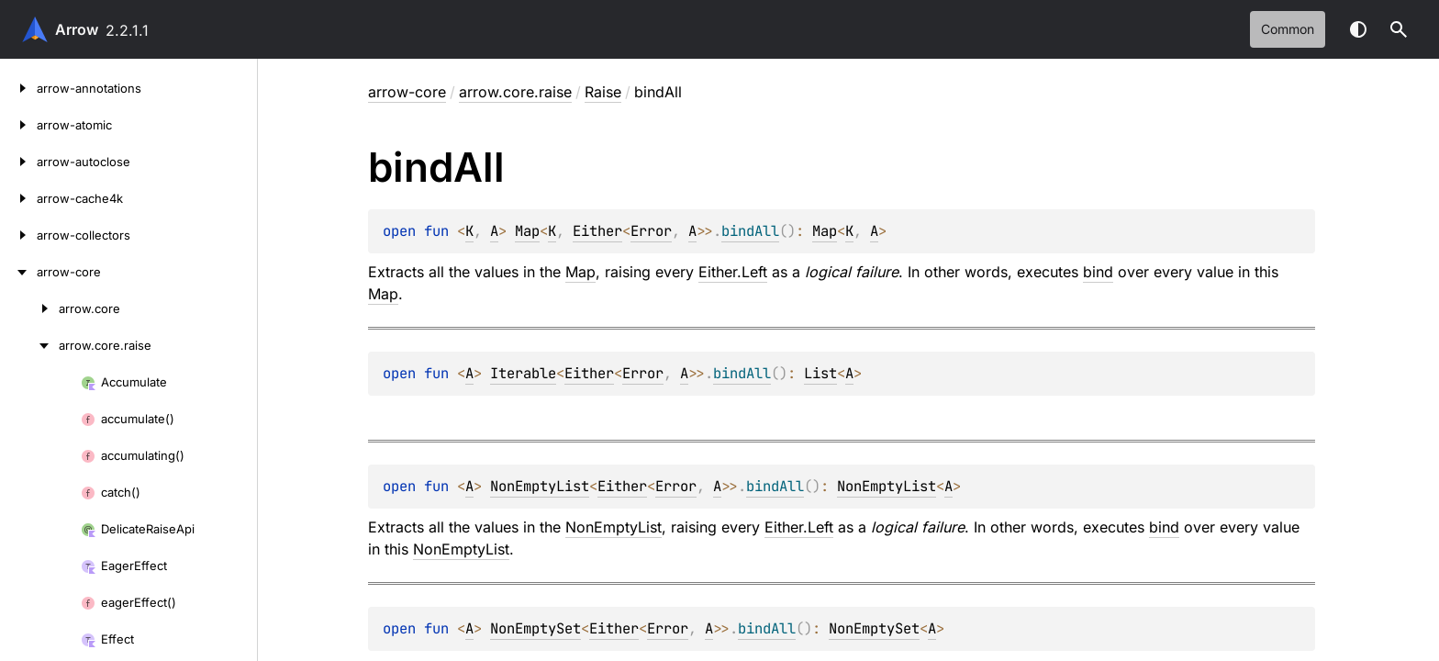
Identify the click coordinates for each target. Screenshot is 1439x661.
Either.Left (732, 272)
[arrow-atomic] (18, 124)
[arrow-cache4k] (18, 198)
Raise (603, 92)
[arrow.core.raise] (29, 345)
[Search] (1398, 29)
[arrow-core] (18, 271)
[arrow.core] (29, 308)
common (1287, 29)
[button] (1398, 29)
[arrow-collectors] (18, 235)
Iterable (523, 373)
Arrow (76, 29)
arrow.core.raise (515, 92)
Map (527, 231)
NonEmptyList (539, 486)
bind (1098, 272)
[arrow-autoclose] (18, 161)
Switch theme (1358, 29)
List (820, 373)
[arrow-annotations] (18, 88)
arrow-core (407, 92)
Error (651, 231)
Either (597, 231)
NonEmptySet (535, 628)
